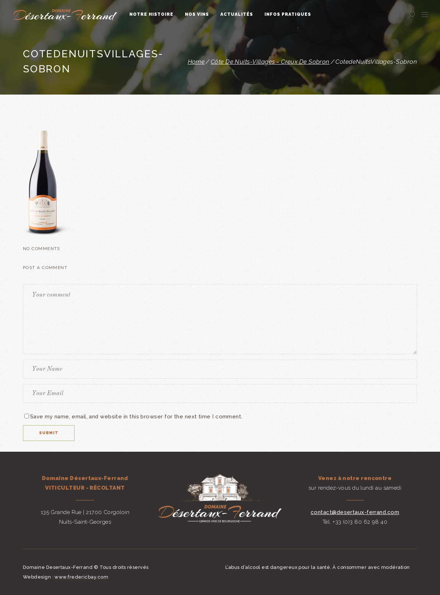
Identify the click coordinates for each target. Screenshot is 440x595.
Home (196, 62)
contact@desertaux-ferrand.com (355, 512)
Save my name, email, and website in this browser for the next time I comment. (136, 416)
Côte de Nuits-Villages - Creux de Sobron (270, 62)
